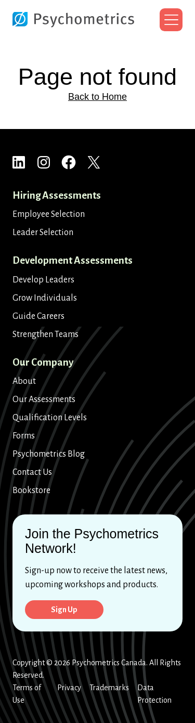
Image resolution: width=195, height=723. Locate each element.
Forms (23, 436)
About (24, 381)
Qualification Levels (49, 417)
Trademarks (109, 687)
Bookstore (31, 490)
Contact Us (32, 472)
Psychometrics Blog (48, 454)
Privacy (69, 687)
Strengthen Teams (45, 334)
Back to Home (97, 97)
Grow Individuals (44, 298)
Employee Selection (48, 214)
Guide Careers (38, 316)
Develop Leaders (43, 280)
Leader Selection (42, 232)
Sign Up (64, 609)
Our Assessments (43, 399)
